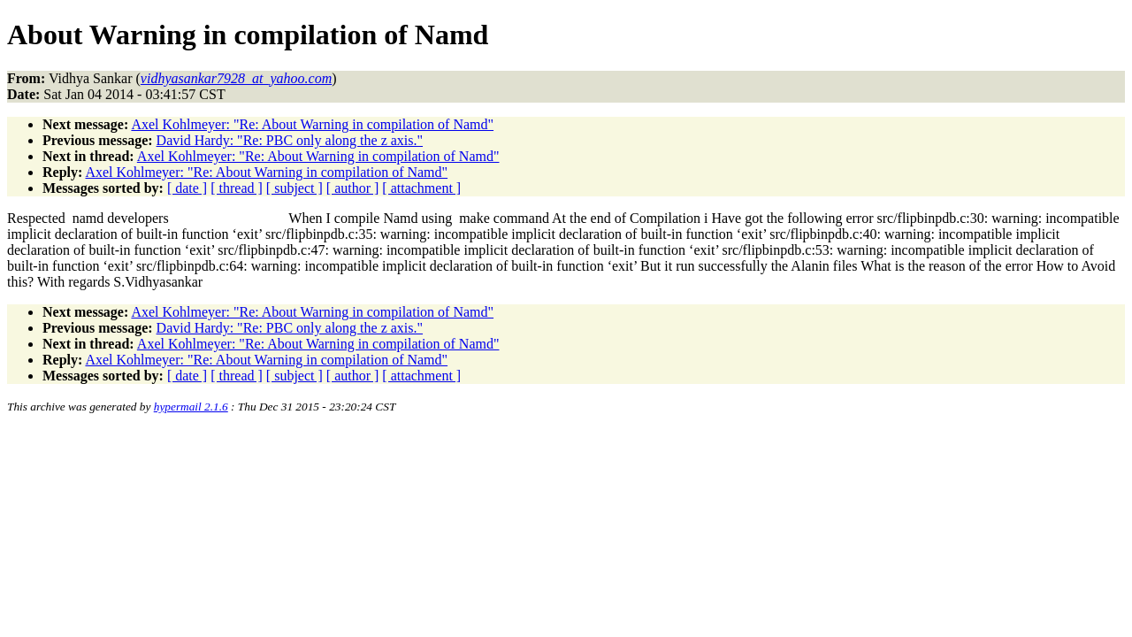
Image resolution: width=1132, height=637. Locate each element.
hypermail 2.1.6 (191, 406)
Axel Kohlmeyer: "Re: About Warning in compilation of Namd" (312, 124)
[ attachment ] (421, 188)
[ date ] (187, 188)
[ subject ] (294, 188)
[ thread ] (236, 188)
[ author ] (352, 188)
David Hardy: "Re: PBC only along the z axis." (290, 140)
